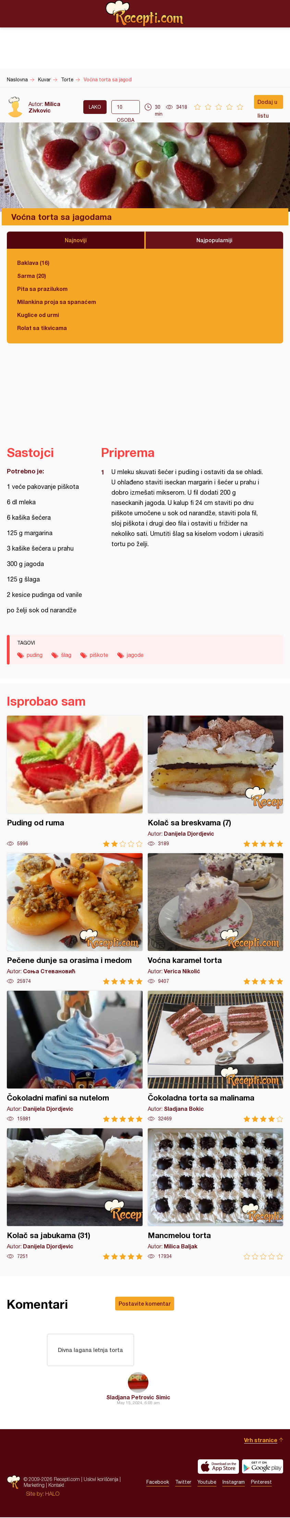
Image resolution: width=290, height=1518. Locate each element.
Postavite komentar (145, 1303)
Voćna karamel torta (215, 919)
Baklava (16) (33, 262)
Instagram (233, 1483)
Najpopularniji (214, 240)
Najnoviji (76, 240)
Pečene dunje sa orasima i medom (75, 919)
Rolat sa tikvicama (42, 328)
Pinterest (261, 1483)
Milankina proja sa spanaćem (56, 301)
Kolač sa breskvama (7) (215, 781)
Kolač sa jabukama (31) (75, 1194)
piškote (99, 655)
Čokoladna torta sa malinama (215, 1056)
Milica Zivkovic (44, 107)
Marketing (34, 1486)
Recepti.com (145, 13)
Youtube (206, 1483)
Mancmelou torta (215, 1194)
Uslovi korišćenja (101, 1480)
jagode (135, 655)
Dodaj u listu (267, 103)
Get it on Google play (262, 1467)
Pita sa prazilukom (42, 288)
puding (35, 655)
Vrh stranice (260, 1440)
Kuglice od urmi (38, 314)
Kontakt (56, 1486)
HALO (52, 1494)
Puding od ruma (75, 781)
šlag (66, 655)
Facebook (157, 1483)
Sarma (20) (31, 275)
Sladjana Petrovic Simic (138, 1398)
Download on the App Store (218, 1467)
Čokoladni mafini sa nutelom (75, 1056)
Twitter (183, 1483)
